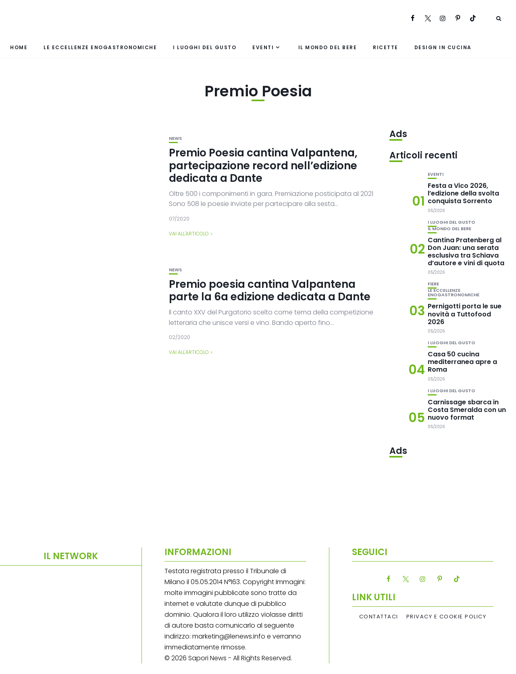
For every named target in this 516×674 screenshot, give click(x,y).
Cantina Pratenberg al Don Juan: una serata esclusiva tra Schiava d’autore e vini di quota (466, 251)
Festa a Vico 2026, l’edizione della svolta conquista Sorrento (463, 193)
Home (18, 47)
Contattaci (378, 617)
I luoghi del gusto (204, 47)
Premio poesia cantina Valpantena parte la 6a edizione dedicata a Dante (269, 290)
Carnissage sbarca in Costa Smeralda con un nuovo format (467, 409)
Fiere (433, 284)
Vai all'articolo (189, 233)
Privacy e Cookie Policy (446, 617)
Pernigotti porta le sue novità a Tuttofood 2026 (464, 314)
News (175, 138)
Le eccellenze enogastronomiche (100, 47)
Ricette (385, 47)
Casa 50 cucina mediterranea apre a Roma (462, 361)
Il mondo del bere (327, 47)
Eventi (263, 47)
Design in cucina (443, 47)
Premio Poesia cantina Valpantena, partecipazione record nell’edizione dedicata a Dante (263, 165)
